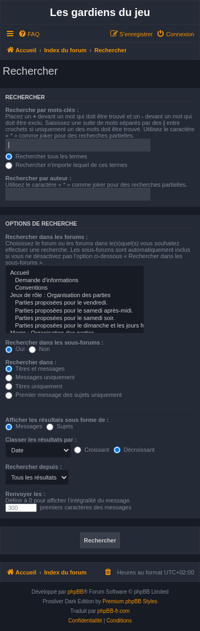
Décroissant (134, 449)
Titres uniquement (33, 386)
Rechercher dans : (31, 362)
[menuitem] (28, 34)
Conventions (74, 288)
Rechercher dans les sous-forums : (54, 342)
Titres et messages (35, 368)
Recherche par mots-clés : (42, 110)
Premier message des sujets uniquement (63, 395)
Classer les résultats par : (41, 439)
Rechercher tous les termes (46, 156)
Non (39, 349)
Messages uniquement (40, 377)
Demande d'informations (74, 280)
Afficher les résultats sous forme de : (57, 420)
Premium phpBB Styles (129, 601)
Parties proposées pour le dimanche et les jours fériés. (74, 326)
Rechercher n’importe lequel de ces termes (66, 165)
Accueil (74, 273)
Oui (15, 349)
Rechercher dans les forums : (46, 237)
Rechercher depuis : (33, 467)
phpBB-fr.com (114, 611)
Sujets (59, 426)
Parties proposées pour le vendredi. (74, 303)
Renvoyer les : (25, 494)
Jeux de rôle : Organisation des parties (74, 295)
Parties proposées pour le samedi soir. (74, 318)
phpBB (76, 592)
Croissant (91, 449)
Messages (23, 426)
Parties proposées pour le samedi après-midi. (74, 311)
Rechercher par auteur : (38, 178)
